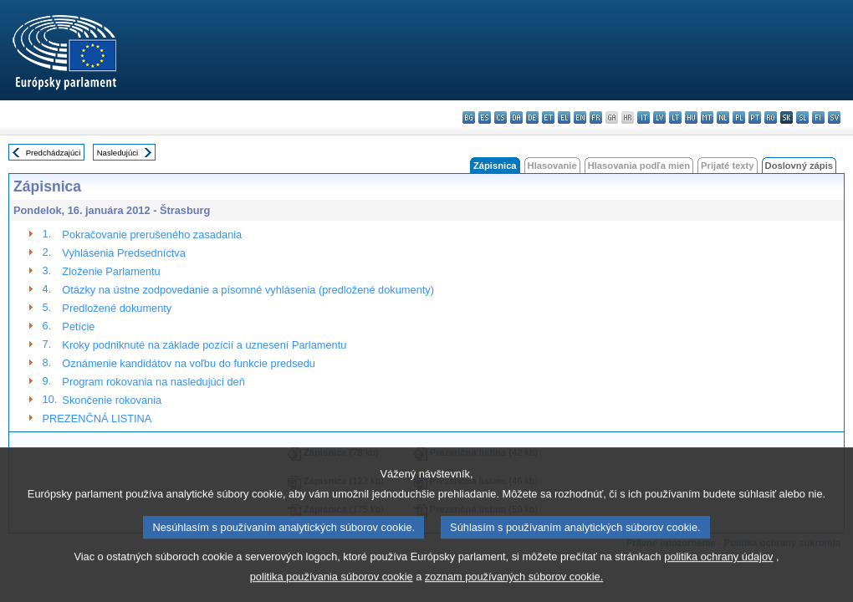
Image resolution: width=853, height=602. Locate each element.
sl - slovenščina (802, 117)
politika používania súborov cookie (331, 590)
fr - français (596, 117)
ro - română (770, 117)
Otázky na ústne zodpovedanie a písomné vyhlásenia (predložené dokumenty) (248, 289)
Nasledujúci (118, 152)
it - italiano (643, 117)
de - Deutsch (532, 117)
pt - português (754, 117)
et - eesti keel (548, 117)
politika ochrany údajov (718, 570)
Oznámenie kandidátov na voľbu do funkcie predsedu (188, 363)
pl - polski (739, 117)
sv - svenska (834, 117)
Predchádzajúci (53, 152)
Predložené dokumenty (116, 308)
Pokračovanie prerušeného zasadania (152, 234)
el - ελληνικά (564, 117)
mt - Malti (707, 117)
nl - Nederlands (723, 117)
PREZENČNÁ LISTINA (97, 418)
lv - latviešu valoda (659, 117)
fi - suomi (818, 117)
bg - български (468, 117)
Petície (78, 326)
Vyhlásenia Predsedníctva (124, 253)
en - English (580, 117)
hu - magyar (691, 117)
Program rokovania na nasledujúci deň (153, 381)
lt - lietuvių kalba (675, 117)
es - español (484, 117)
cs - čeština (500, 117)
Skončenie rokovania (111, 400)
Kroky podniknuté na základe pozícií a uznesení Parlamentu (204, 345)
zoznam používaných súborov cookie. (514, 590)
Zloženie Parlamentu (111, 271)
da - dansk (516, 117)
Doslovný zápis (799, 166)
